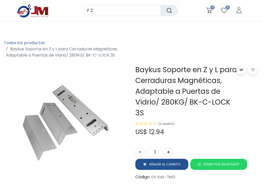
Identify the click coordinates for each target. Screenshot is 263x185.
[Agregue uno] (168, 153)
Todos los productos (24, 43)
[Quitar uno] (140, 153)
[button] (161, 165)
